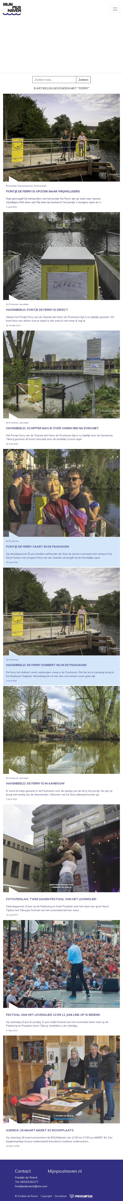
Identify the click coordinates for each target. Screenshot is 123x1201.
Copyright (46, 1196)
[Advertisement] (61, 45)
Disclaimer (61, 1196)
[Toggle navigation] (115, 9)
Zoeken (83, 79)
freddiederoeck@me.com (31, 1186)
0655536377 (29, 1182)
